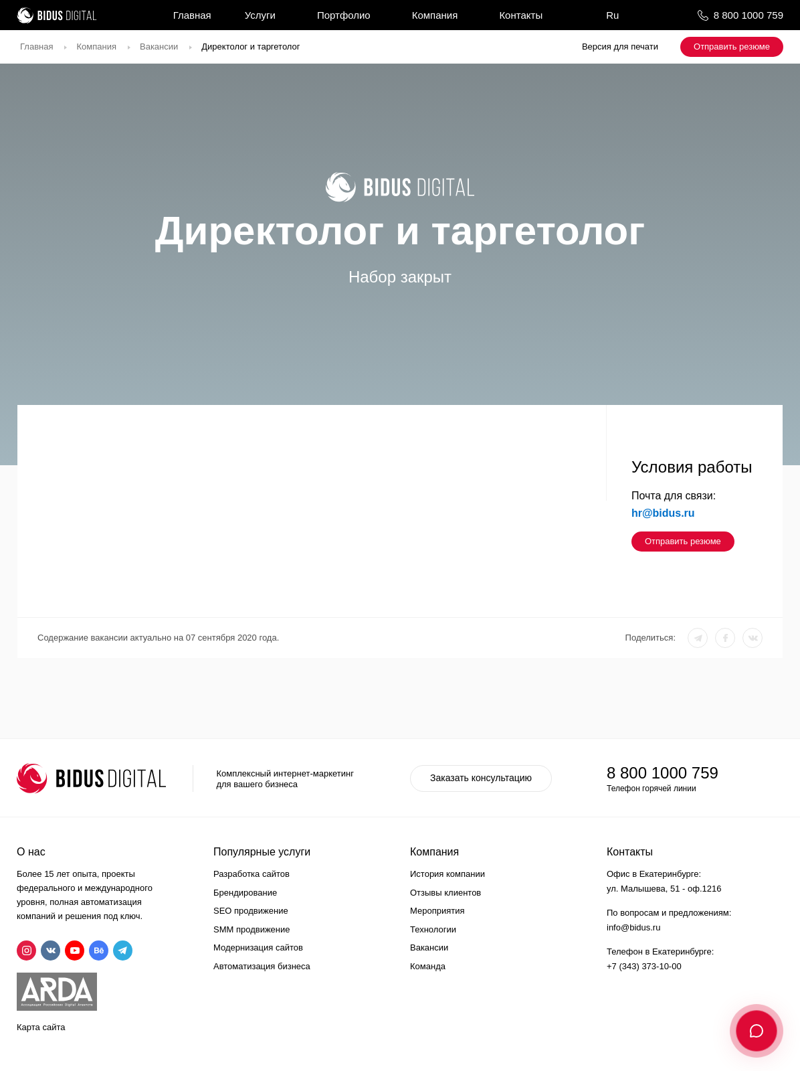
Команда (427, 966)
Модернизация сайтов (258, 947)
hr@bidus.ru (663, 513)
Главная (192, 15)
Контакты (520, 15)
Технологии (433, 929)
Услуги (260, 15)
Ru (612, 15)
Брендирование (245, 893)
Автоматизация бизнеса (261, 966)
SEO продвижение (250, 911)
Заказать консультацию (481, 777)
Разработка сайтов (251, 874)
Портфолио (344, 15)
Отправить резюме (732, 47)
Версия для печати (620, 47)
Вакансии (159, 47)
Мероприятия (437, 911)
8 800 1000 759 (748, 15)
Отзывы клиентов (445, 893)
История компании (447, 874)
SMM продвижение (251, 929)
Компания (435, 15)
